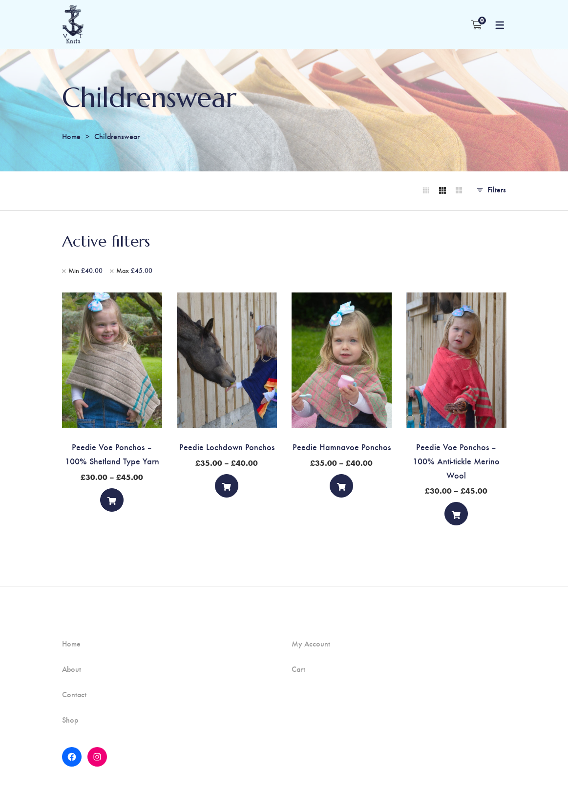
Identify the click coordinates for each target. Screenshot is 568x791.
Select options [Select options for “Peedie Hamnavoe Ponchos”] (341, 488)
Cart (298, 669)
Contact (74, 694)
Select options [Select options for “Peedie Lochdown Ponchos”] (226, 488)
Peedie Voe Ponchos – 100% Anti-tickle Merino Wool (456, 460)
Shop (70, 720)
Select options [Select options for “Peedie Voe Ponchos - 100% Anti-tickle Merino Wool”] (456, 516)
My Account (311, 643)
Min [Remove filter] (85, 270)
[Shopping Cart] (476, 24)
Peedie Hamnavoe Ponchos (342, 446)
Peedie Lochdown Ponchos (226, 446)
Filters (496, 189)
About (71, 669)
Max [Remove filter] (134, 270)
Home (71, 136)
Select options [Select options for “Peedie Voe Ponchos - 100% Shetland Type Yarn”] (111, 502)
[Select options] (112, 500)
